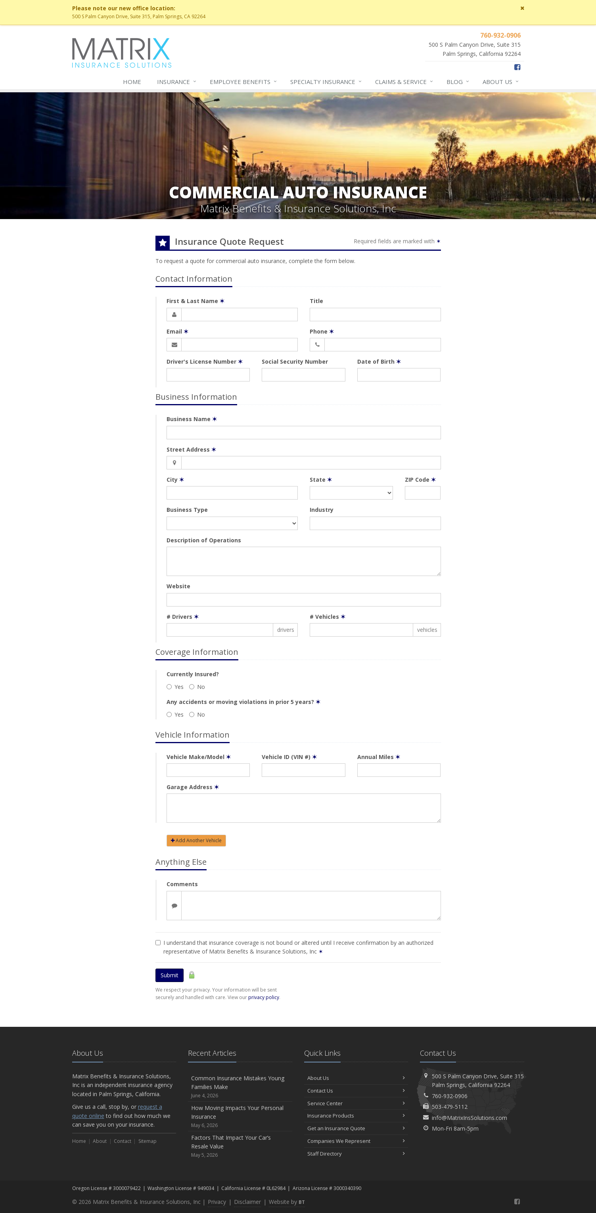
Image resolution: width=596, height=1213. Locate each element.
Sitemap (147, 1141)
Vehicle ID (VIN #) (289, 757)
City (175, 479)
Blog (458, 81)
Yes (175, 686)
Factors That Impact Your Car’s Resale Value (240, 1146)
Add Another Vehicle (196, 840)
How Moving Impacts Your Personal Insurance (240, 1116)
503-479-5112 (450, 1106)
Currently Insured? (193, 674)
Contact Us (356, 1090)
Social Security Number (295, 361)
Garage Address (193, 787)
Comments (182, 884)
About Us (356, 1077)
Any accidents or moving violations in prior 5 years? (243, 702)
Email (177, 331)
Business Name (192, 419)
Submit (169, 975)
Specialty (326, 81)
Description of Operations (204, 540)
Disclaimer (247, 1201)
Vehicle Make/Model (199, 757)
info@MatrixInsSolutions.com (469, 1117)
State (321, 479)
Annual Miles (378, 757)
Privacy (217, 1201)
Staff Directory (356, 1153)
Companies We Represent (356, 1140)
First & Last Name (195, 301)
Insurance (177, 81)
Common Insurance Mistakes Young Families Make (240, 1086)
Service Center (356, 1103)
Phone (322, 331)
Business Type (187, 509)
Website (178, 586)
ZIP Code (420, 479)
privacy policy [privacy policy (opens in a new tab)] (263, 997)
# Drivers (183, 616)
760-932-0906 (450, 1096)
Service (404, 81)
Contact (122, 1141)
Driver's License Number (205, 361)
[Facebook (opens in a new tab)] (517, 67)
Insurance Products (356, 1115)
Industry (321, 509)
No (197, 686)
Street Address (191, 449)
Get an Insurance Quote (356, 1128)
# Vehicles (327, 616)
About (501, 81)
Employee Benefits (244, 81)
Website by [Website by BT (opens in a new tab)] (287, 1201)
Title (316, 301)
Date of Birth (379, 361)
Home (132, 82)
